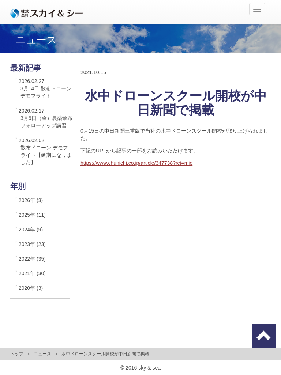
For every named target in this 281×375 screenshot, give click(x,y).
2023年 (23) (32, 244)
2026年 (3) (31, 200)
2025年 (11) (32, 215)
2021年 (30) (32, 273)
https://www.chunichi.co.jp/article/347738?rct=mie (136, 163)
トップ (16, 353)
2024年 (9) (31, 229)
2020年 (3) (31, 288)
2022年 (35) (32, 259)
